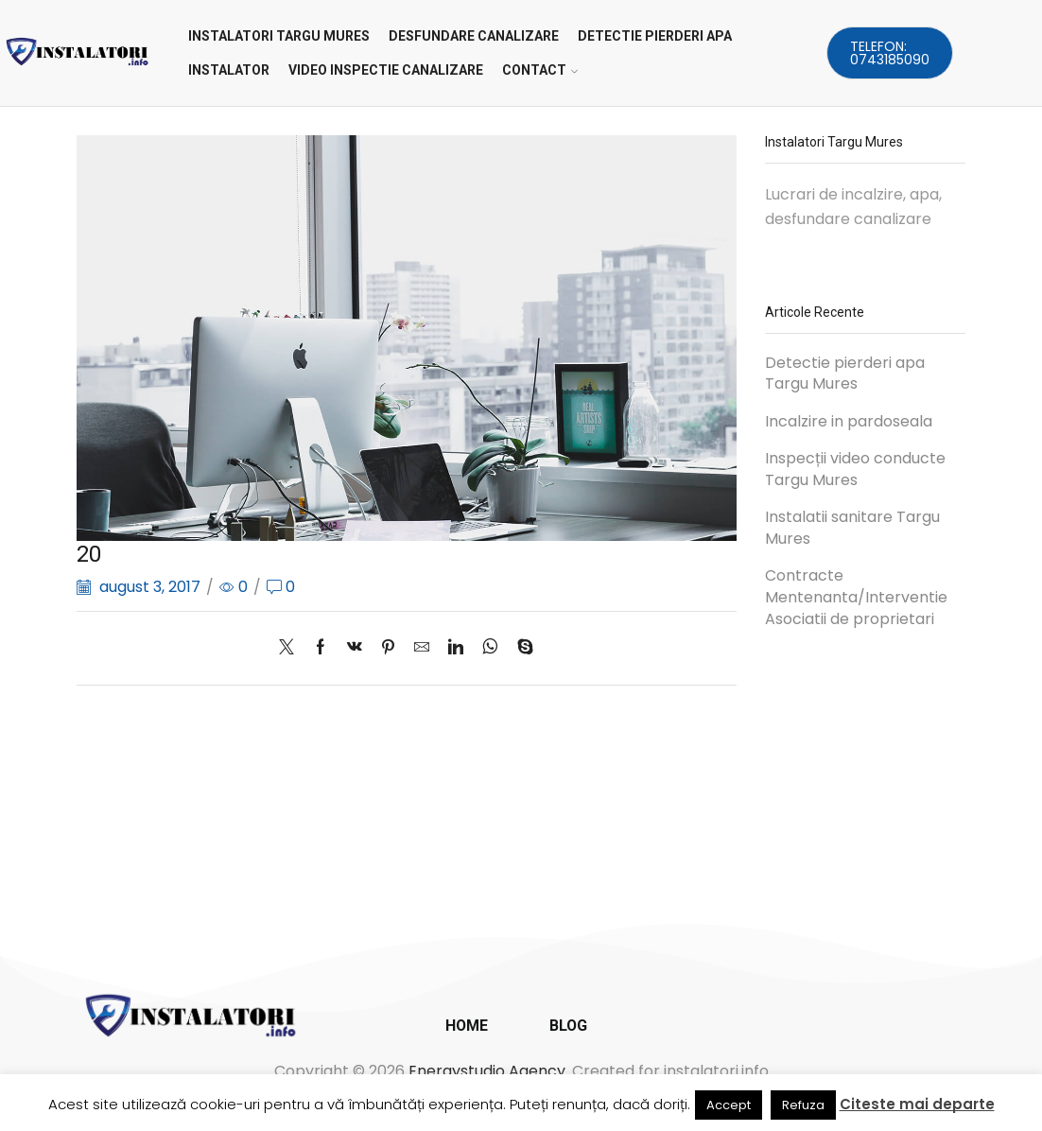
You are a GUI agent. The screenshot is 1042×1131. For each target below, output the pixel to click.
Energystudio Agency (486, 1071)
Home (466, 1026)
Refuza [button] (803, 1105)
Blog (568, 1026)
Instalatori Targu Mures (279, 36)
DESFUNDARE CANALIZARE (474, 36)
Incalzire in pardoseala (848, 421)
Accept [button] (728, 1105)
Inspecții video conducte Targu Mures (855, 469)
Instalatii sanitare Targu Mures (852, 528)
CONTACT (540, 70)
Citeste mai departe (917, 1104)
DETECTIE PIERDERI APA (655, 36)
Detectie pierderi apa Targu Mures (845, 374)
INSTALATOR (228, 70)
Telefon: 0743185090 (889, 53)
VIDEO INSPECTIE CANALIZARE (385, 70)
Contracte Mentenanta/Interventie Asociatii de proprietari (856, 598)
